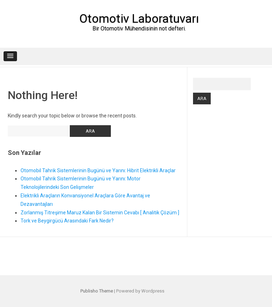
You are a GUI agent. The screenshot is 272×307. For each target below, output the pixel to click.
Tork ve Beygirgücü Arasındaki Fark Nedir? (67, 221)
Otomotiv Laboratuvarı (139, 18)
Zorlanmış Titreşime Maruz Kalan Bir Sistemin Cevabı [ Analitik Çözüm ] (100, 212)
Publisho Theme (96, 291)
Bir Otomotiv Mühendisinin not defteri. (139, 28)
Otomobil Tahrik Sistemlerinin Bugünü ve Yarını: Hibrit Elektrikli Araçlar (98, 170)
